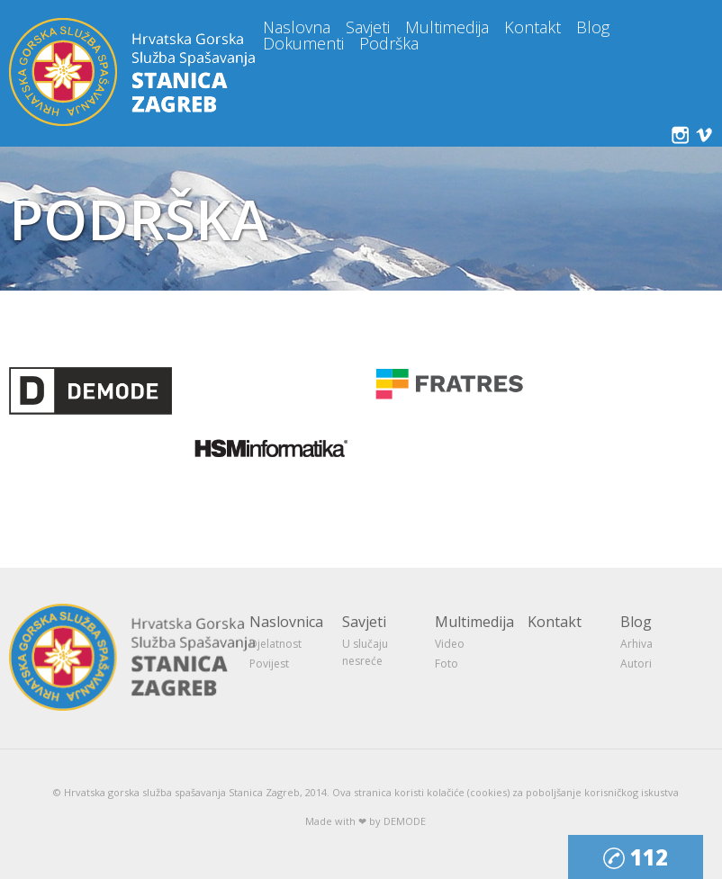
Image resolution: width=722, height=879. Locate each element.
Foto (446, 663)
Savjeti (368, 27)
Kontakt (532, 27)
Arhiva (636, 643)
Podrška (389, 43)
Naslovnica (286, 622)
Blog (592, 27)
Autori (636, 663)
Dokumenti (303, 43)
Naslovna (296, 27)
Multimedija (447, 27)
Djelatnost (275, 643)
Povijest (269, 663)
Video (450, 643)
